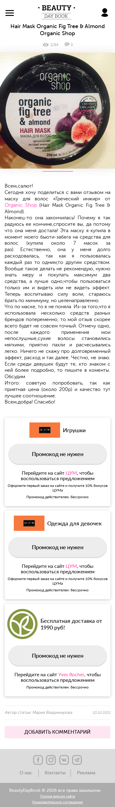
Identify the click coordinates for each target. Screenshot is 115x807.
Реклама (86, 773)
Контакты (55, 773)
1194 (50, 45)
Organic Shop (21, 205)
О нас (26, 773)
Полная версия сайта (57, 796)
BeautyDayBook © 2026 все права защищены (55, 790)
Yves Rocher (71, 674)
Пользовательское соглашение (57, 802)
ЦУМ (71, 473)
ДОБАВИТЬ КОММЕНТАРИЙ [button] (57, 732)
